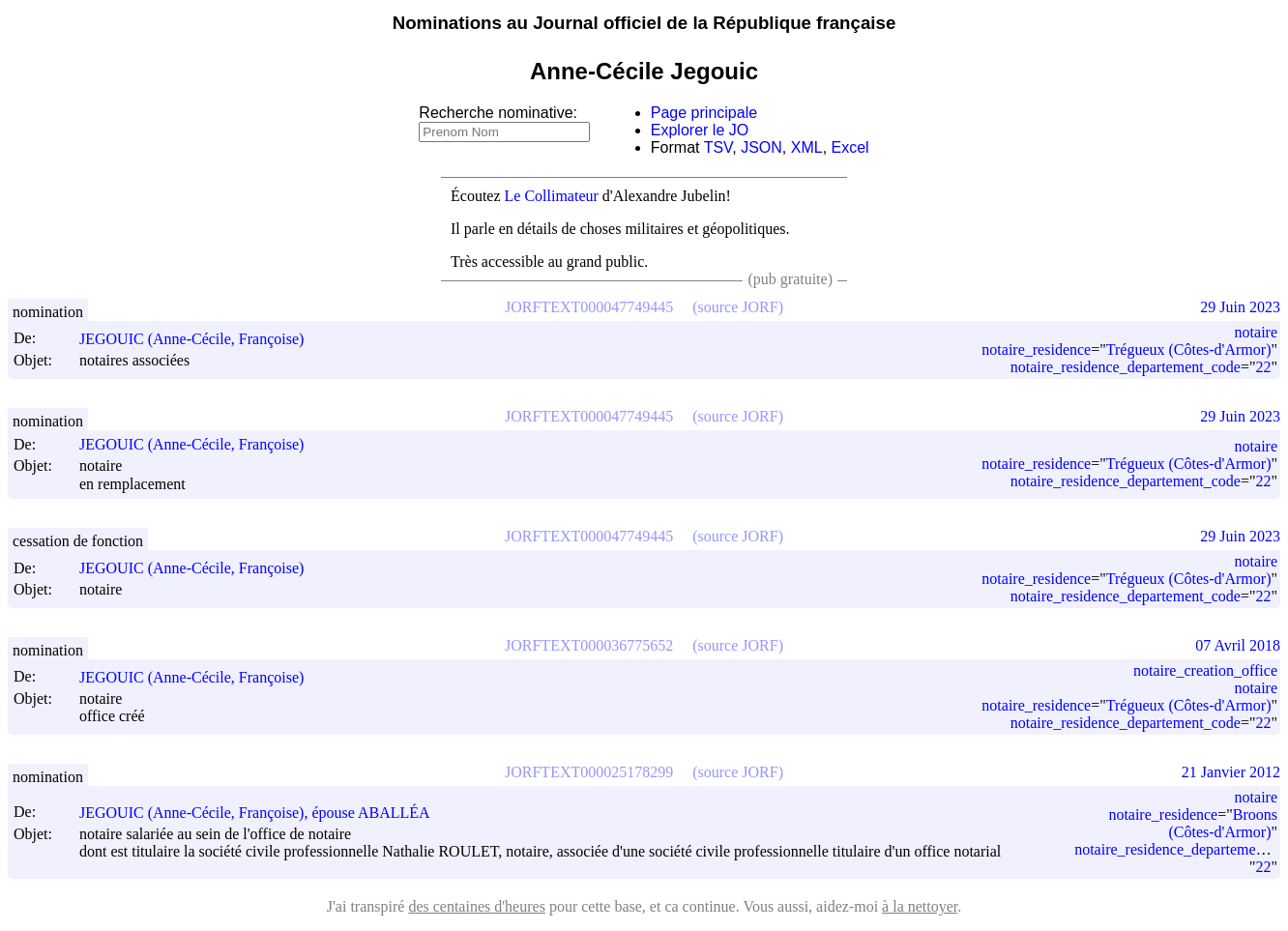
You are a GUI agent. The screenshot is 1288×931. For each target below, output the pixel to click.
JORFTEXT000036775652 (589, 645)
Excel (850, 147)
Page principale (704, 112)
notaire (1256, 332)
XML (807, 147)
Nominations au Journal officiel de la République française (644, 23)
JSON (761, 147)
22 (1263, 367)
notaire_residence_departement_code (1125, 367)
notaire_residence (1036, 349)
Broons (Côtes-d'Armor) (1223, 823)
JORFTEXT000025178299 (589, 772)
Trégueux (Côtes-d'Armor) (1189, 349)
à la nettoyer (919, 906)
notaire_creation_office (1205, 670)
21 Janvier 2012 (1231, 772)
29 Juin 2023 (1240, 307)
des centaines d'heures (476, 906)
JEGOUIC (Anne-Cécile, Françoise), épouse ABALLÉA (263, 812)
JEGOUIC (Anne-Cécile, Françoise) (200, 339)
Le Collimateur (552, 196)
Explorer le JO (699, 130)
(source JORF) (737, 307)
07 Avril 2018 (1237, 645)
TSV (718, 147)
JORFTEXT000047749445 (589, 307)
